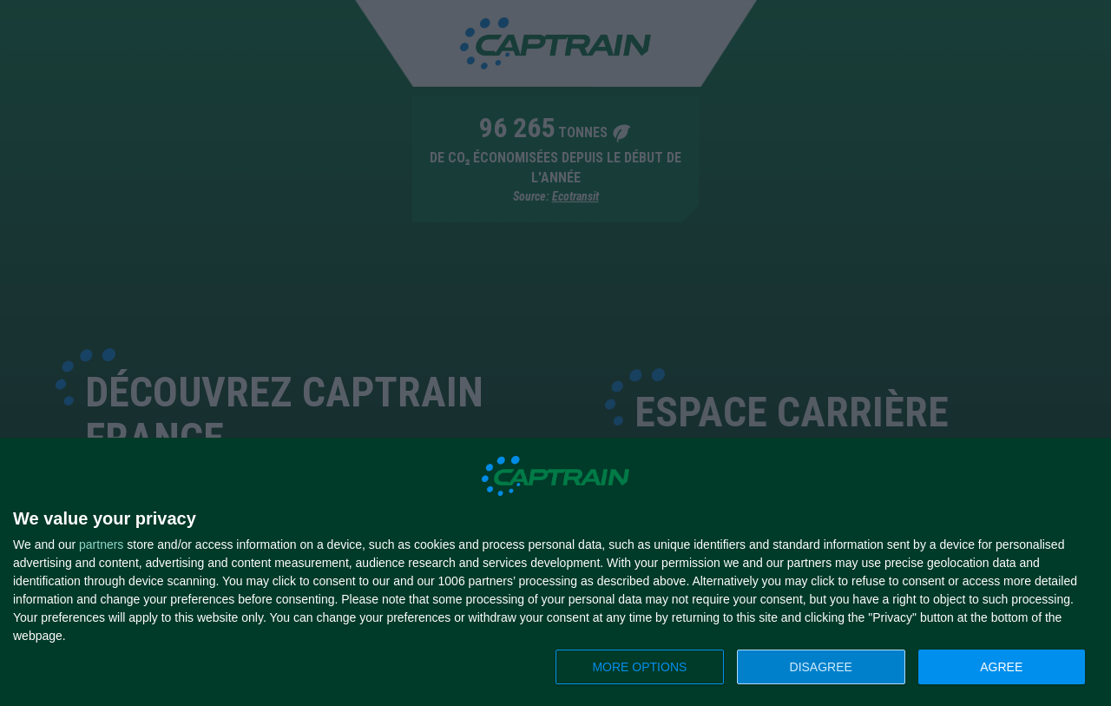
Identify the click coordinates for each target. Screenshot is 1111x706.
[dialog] (555, 572)
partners (101, 544)
